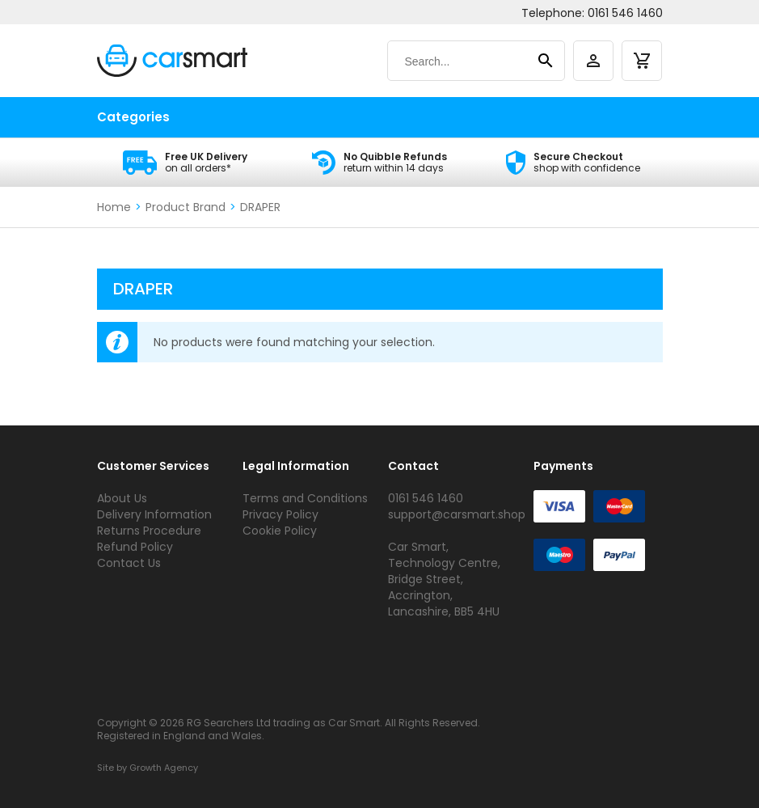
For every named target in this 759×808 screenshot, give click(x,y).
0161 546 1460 (625, 13)
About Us (122, 498)
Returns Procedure (149, 530)
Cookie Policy (279, 530)
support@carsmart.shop (456, 514)
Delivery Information (154, 514)
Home (114, 207)
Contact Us (129, 563)
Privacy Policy (280, 514)
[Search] (460, 61)
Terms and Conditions (305, 498)
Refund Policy (135, 547)
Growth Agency (163, 767)
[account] (593, 60)
